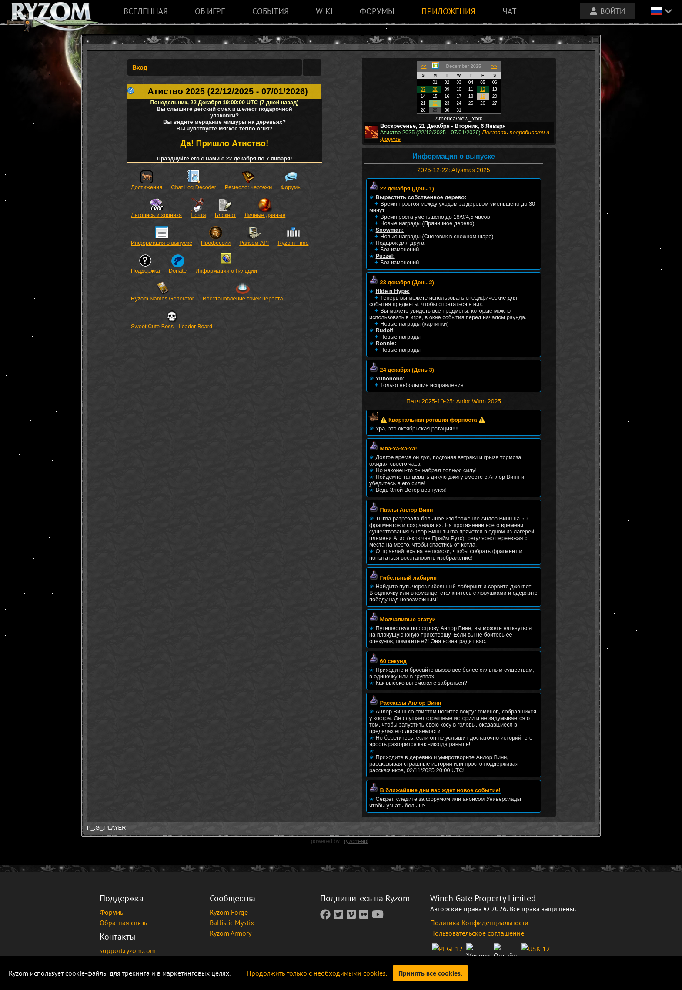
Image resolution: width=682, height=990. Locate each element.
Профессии (216, 243)
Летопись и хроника (156, 215)
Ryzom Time (292, 243)
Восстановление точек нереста (243, 298)
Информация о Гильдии (226, 270)
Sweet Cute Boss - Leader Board (171, 326)
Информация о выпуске (161, 243)
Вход (139, 67)
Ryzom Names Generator (162, 298)
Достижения (146, 187)
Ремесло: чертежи (248, 187)
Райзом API (254, 243)
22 (435, 103)
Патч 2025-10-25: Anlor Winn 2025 (453, 401)
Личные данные (264, 215)
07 (423, 89)
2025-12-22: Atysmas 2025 (453, 170)
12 (482, 89)
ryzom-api (356, 841)
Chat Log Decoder (193, 187)
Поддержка (145, 270)
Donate (178, 270)
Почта (198, 215)
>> (494, 66)
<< (424, 66)
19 (482, 96)
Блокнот (225, 215)
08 (435, 89)
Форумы (291, 187)
